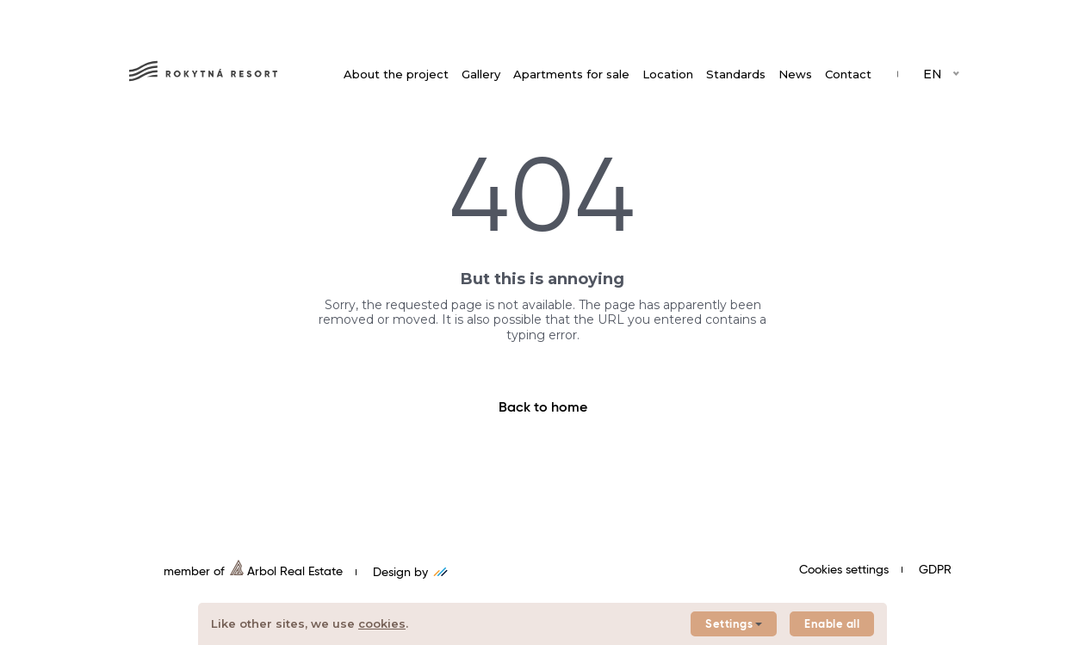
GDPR (935, 570)
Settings (733, 624)
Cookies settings (844, 570)
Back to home (543, 408)
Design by (410, 573)
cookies (382, 623)
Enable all (831, 624)
